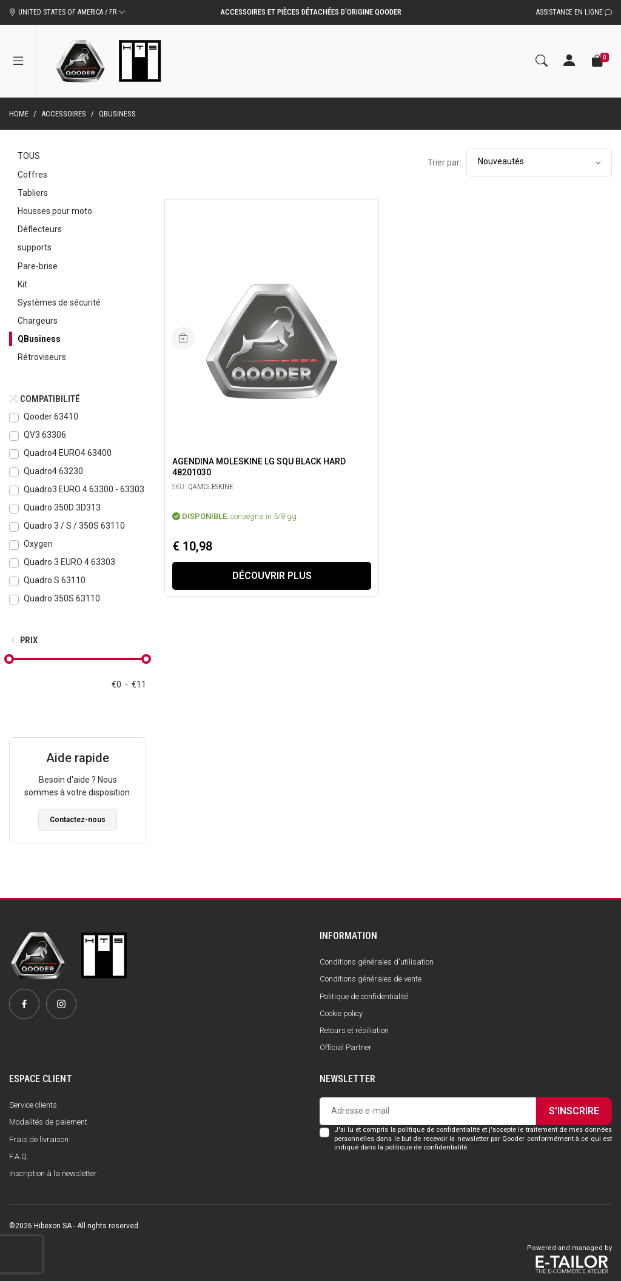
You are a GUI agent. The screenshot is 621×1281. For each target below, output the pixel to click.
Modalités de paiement (48, 1121)
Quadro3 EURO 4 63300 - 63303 (84, 489)
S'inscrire (574, 1111)
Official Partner (346, 1047)
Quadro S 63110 (55, 580)
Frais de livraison (39, 1139)
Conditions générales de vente (370, 978)
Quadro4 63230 (53, 471)
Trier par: (445, 162)
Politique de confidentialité (364, 996)
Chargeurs (38, 321)
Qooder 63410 (51, 416)
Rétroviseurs (42, 357)
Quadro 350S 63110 (62, 598)
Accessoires (63, 113)
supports (35, 247)
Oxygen (38, 544)
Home (19, 113)
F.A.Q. (19, 1156)
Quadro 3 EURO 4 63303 (69, 562)
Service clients (33, 1104)
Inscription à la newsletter (53, 1173)
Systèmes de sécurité (59, 302)
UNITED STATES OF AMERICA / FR (67, 12)
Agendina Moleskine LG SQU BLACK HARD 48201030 (259, 467)
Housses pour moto (55, 211)
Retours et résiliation (354, 1030)
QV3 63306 (45, 435)
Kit (22, 284)
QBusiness (39, 339)
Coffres (32, 174)
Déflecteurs (40, 229)
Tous (29, 156)
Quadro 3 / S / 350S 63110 (74, 525)
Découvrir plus (272, 575)
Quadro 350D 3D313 (62, 507)
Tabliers (33, 193)
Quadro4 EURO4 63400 (68, 453)
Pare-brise (38, 266)
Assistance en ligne (574, 12)
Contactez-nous (78, 819)
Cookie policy (341, 1013)
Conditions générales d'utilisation (377, 961)
